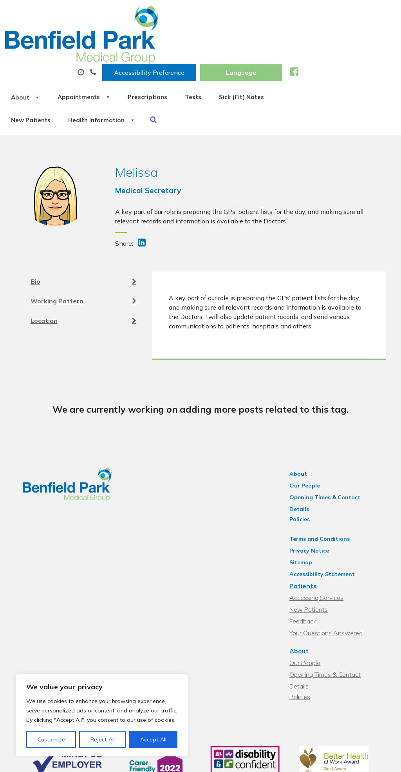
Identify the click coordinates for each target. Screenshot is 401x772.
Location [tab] (83, 274)
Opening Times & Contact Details (339, 454)
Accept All (153, 739)
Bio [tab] (83, 235)
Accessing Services (320, 545)
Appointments (188, 39)
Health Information (278, 66)
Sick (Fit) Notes (132, 66)
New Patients (199, 66)
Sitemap (304, 509)
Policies (303, 466)
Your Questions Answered (330, 580)
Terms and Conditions (323, 486)
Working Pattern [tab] (83, 255)
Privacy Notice (313, 498)
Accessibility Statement (326, 521)
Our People (308, 443)
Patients (307, 533)
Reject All (102, 739)
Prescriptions (259, 39)
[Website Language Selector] (338, 14)
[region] (102, 715)
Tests (310, 39)
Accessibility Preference (246, 14)
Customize (51, 739)
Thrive (378, 760)
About (123, 39)
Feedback (306, 569)
